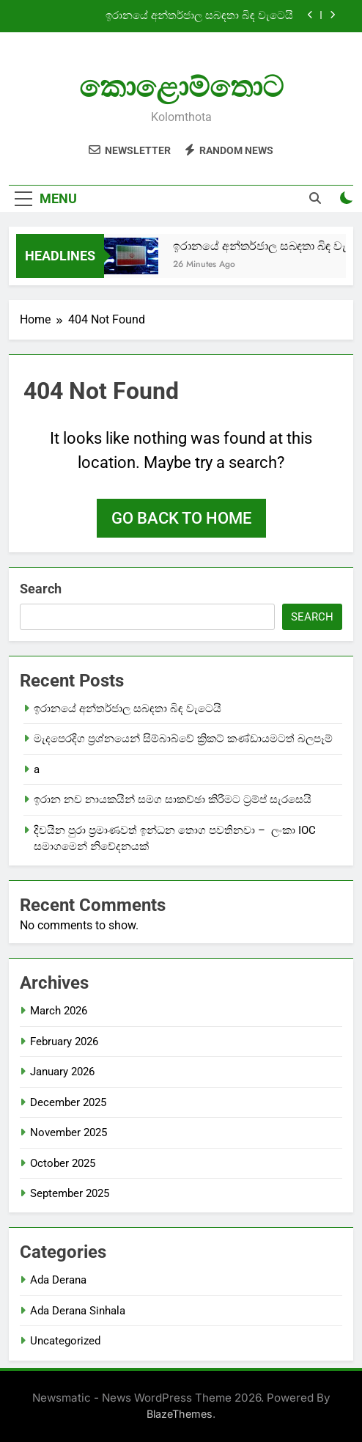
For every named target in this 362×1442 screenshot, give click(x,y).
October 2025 (62, 1163)
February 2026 (64, 1041)
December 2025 (68, 1102)
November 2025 (68, 1132)
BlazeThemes (180, 1414)
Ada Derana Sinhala (77, 1310)
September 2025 (69, 1193)
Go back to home (181, 518)
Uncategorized (65, 1340)
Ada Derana (58, 1280)
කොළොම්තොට (181, 87)
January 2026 (62, 1071)
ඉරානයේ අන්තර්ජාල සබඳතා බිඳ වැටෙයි (199, 16)
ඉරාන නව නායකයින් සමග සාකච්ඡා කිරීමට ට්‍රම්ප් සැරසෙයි (172, 799)
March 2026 (58, 1010)
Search (41, 588)
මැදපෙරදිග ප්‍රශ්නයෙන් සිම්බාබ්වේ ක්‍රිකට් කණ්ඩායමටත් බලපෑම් (183, 738)
